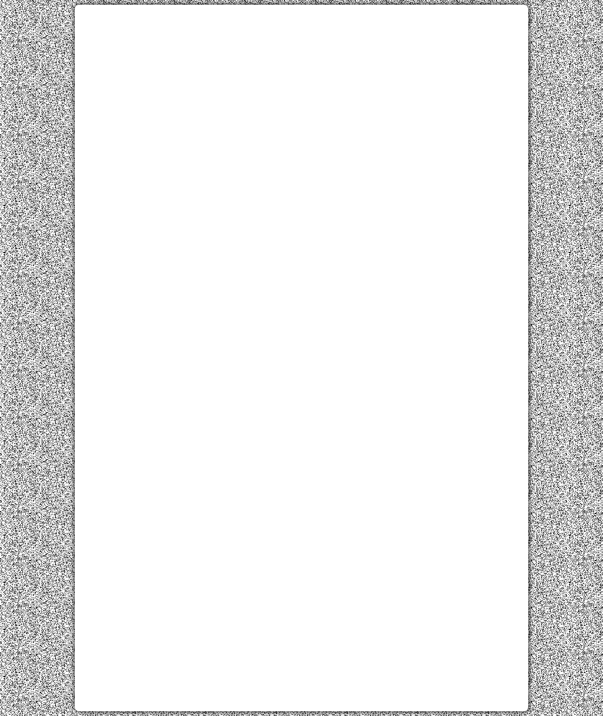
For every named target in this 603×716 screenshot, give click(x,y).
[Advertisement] (301, 96)
